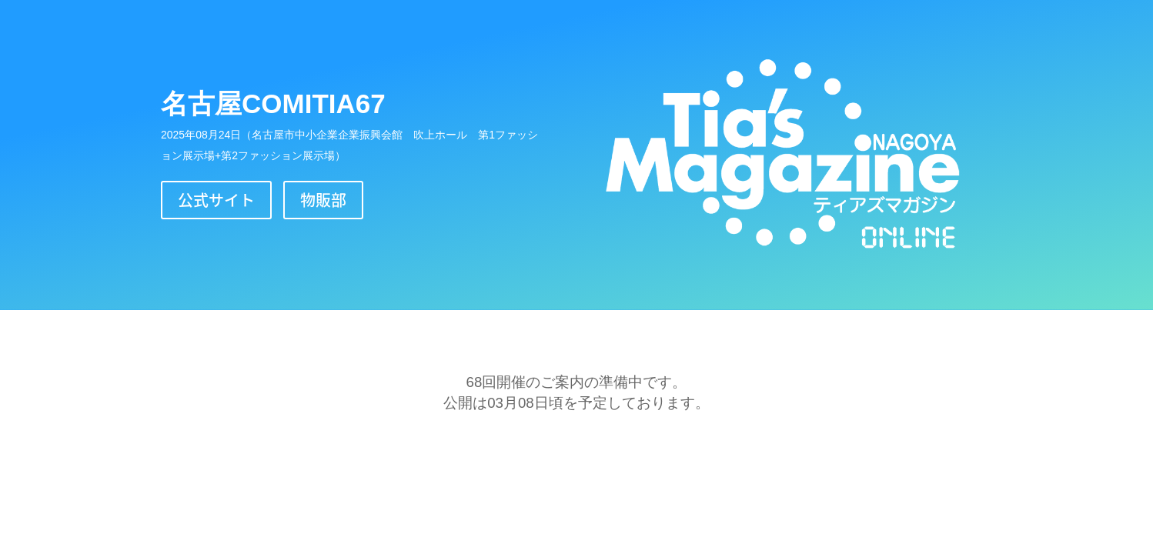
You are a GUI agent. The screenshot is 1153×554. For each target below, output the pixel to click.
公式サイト (216, 200)
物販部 (323, 200)
